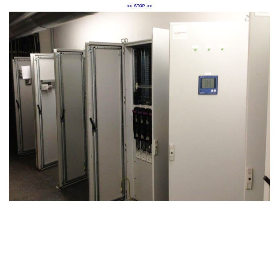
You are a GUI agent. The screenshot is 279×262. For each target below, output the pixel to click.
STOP (139, 6)
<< (129, 6)
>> (149, 6)
